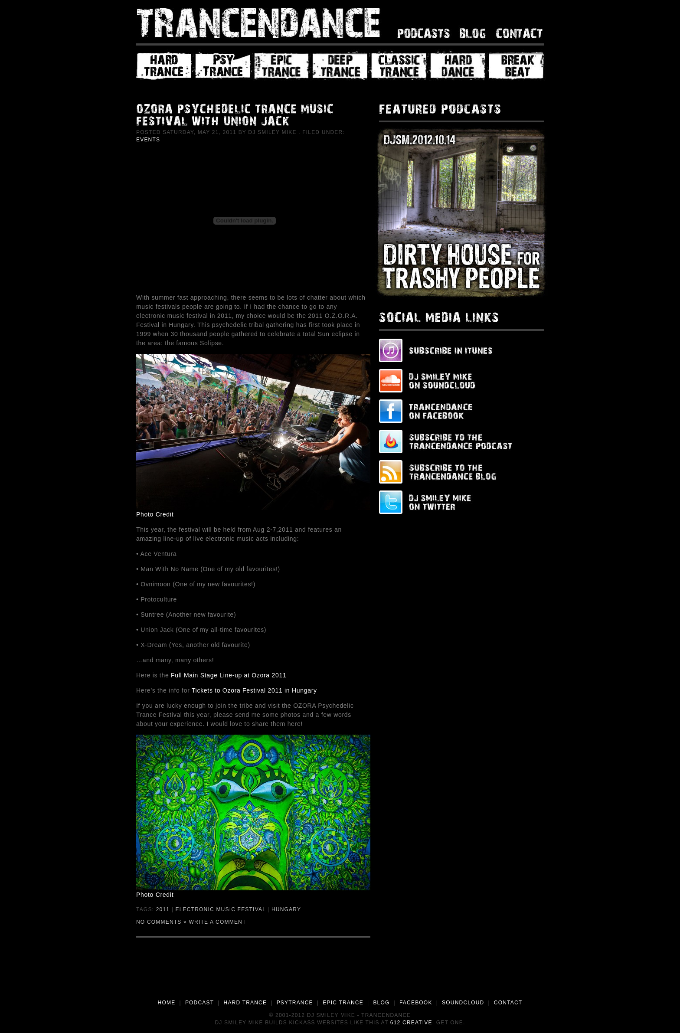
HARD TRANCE (245, 1003)
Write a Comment (217, 922)
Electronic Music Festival (221, 909)
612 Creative (411, 1023)
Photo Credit (154, 514)
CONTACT (508, 1003)
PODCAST (199, 1003)
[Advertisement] (340, 974)
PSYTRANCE (295, 1003)
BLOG (381, 1003)
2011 (163, 909)
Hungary (286, 909)
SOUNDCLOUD (463, 1003)
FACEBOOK (415, 1003)
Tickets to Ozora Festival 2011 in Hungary (254, 690)
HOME (167, 1003)
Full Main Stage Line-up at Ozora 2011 (228, 675)
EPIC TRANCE (343, 1003)
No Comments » (161, 922)
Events (148, 140)
